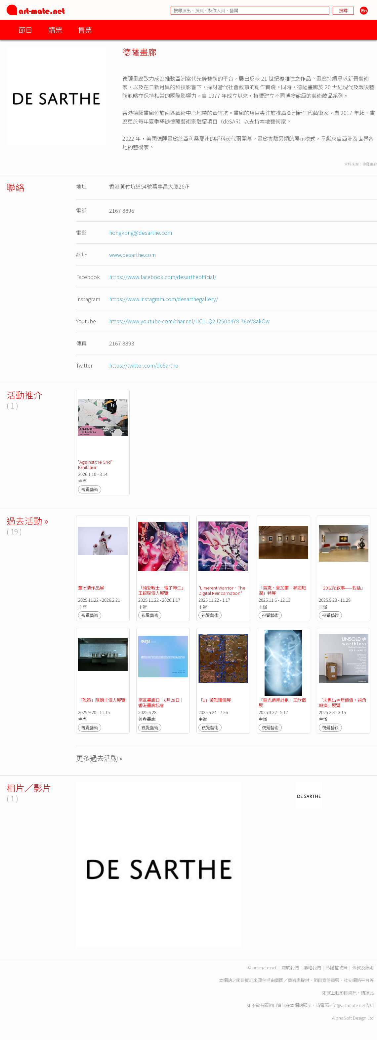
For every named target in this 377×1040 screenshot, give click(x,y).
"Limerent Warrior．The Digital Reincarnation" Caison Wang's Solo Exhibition (222, 596)
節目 (25, 29)
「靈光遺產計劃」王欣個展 (282, 702)
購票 (55, 29)
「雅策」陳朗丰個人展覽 (101, 700)
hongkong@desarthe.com (140, 232)
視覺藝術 (89, 489)
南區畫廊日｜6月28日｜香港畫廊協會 (161, 702)
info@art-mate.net (347, 1005)
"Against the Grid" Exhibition (95, 464)
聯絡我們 (312, 967)
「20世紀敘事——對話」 (342, 588)
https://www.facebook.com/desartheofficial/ (162, 277)
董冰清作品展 (91, 588)
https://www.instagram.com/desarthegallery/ (163, 299)
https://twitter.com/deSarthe (143, 365)
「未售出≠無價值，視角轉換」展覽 (342, 702)
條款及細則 (363, 967)
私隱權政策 (336, 967)
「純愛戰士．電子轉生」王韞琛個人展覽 (162, 590)
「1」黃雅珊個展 (214, 700)
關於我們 (290, 967)
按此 (369, 992)
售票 (85, 29)
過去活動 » (27, 520)
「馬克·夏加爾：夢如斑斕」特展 (282, 590)
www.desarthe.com (132, 255)
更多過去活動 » (99, 758)
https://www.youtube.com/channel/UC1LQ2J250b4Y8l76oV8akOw (189, 321)
